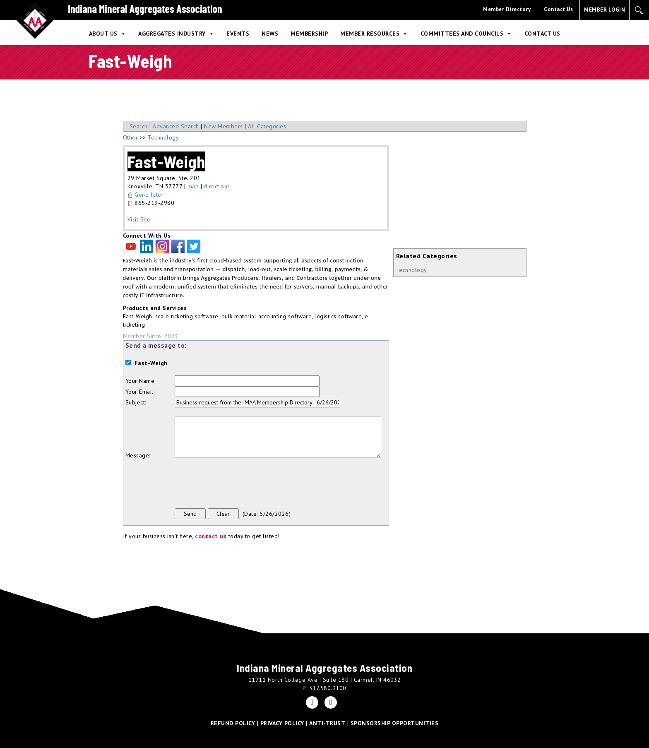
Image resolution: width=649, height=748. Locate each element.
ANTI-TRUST (327, 723)
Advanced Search (176, 126)
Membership (309, 33)
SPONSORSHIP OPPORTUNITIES (395, 723)
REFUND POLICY (233, 723)
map (193, 186)
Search (139, 126)
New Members (223, 126)
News (270, 33)
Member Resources (369, 33)
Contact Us (558, 9)
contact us (210, 536)
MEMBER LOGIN (604, 9)
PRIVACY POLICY (282, 723)
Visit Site (139, 219)
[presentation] (237, 484)
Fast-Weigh (166, 161)
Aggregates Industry (172, 33)
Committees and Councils (462, 33)
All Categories (267, 126)
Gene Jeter (149, 194)
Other (130, 137)
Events (237, 33)
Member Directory (507, 9)
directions (217, 186)
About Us (103, 33)
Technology (411, 270)
